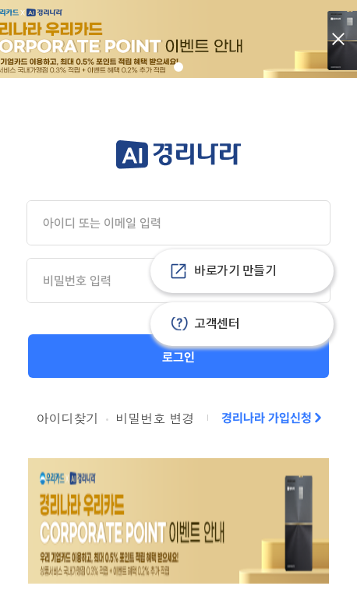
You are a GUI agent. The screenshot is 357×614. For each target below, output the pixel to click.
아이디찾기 (67, 418)
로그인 (178, 357)
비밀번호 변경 (154, 418)
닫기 (338, 39)
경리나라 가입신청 (266, 418)
